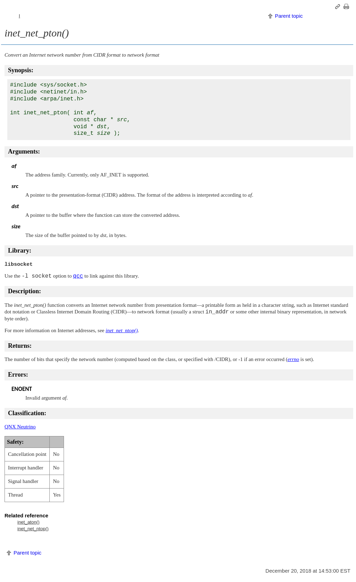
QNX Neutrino (20, 426)
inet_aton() (28, 522)
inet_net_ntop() (33, 528)
